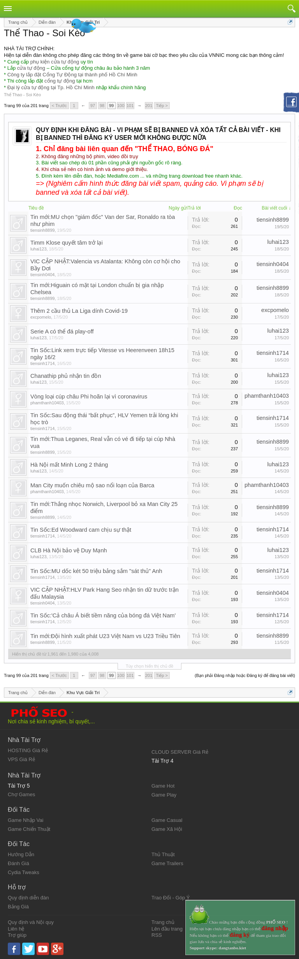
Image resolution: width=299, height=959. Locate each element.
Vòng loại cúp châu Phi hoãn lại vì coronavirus (88, 396)
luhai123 (38, 249)
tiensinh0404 (42, 274)
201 (148, 105)
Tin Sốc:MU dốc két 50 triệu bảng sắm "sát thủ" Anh (96, 571)
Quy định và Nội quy (31, 922)
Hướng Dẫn (21, 854)
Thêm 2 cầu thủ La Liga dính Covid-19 (79, 311)
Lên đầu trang (167, 929)
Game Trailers (167, 863)
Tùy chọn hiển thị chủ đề (149, 666)
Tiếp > (162, 105)
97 (92, 105)
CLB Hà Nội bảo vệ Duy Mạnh (68, 550)
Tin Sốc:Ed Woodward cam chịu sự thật (80, 530)
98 (102, 105)
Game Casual (166, 820)
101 (130, 105)
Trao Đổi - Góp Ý (170, 898)
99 (111, 105)
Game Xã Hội (166, 829)
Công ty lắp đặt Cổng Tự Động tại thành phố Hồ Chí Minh (72, 75)
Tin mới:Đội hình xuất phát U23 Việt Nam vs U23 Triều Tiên (105, 636)
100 (120, 105)
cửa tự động (31, 68)
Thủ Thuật (163, 854)
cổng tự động (59, 81)
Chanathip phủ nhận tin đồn (65, 376)
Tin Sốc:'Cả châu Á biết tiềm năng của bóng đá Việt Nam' (103, 615)
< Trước (59, 105)
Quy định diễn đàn (28, 898)
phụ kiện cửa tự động (54, 62)
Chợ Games (21, 794)
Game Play (163, 795)
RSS (156, 935)
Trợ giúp (17, 935)
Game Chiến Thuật (29, 829)
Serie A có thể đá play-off (62, 331)
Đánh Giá (18, 863)
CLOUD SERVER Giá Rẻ (179, 752)
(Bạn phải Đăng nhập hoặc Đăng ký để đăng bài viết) (245, 675)
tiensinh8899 (42, 230)
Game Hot (162, 786)
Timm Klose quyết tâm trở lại (66, 243)
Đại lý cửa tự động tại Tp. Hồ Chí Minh (51, 87)
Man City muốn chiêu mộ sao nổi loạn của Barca (92, 485)
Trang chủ (162, 922)
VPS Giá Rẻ (21, 759)
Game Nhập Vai (25, 820)
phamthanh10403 (47, 402)
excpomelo (40, 317)
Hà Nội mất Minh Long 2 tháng (69, 465)
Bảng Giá (18, 907)
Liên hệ (16, 929)
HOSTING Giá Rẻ (28, 750)
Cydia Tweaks (23, 872)
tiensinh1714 (42, 363)
